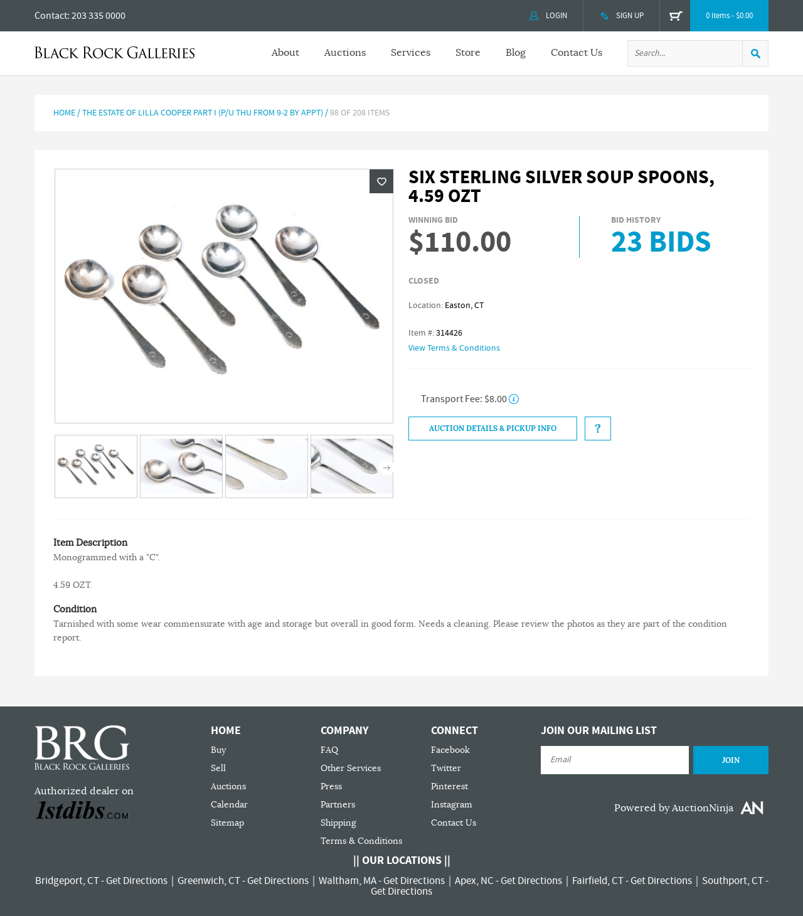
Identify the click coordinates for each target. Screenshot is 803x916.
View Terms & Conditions (454, 348)
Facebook (450, 750)
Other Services (351, 768)
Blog (516, 52)
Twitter (446, 768)
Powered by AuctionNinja (673, 808)
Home (64, 113)
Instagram (451, 804)
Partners (338, 804)
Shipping (338, 822)
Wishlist (381, 181)
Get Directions (137, 881)
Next (387, 468)
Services (410, 52)
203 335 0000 (98, 15)
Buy (218, 750)
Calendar (229, 804)
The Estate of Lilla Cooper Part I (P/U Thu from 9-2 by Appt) (202, 113)
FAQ (329, 750)
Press (331, 786)
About (285, 52)
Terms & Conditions (361, 841)
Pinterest (449, 786)
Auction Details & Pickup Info (492, 428)
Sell (218, 768)
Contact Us (576, 52)
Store (468, 52)
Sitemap (227, 822)
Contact (51, 15)
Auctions (345, 52)
